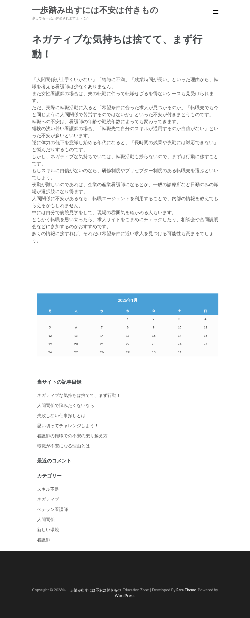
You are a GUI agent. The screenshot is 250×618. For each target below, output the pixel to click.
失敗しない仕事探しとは (61, 415)
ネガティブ (48, 499)
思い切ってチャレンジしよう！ (68, 425)
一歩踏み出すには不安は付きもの (95, 10)
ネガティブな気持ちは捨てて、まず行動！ (79, 395)
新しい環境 (48, 529)
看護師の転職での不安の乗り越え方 (72, 435)
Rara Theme (186, 590)
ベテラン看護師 (52, 509)
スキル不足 (48, 489)
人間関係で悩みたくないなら (65, 405)
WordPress (124, 595)
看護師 (43, 539)
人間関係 (46, 519)
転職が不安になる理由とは (63, 445)
